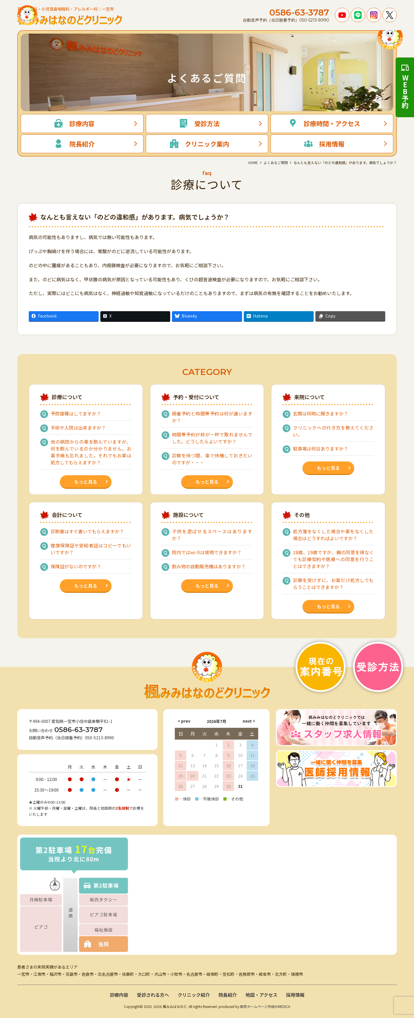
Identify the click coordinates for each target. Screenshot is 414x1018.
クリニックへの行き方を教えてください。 (333, 431)
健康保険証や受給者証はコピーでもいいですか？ (91, 549)
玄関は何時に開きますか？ (320, 413)
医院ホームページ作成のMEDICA (265, 1006)
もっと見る (85, 481)
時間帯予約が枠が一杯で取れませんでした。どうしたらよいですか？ (212, 438)
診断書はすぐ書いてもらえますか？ (87, 531)
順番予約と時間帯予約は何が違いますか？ (212, 417)
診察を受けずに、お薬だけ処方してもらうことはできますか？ (333, 583)
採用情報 (295, 994)
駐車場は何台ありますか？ (320, 448)
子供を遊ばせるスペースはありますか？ (212, 535)
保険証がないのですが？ (76, 566)
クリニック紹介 (194, 994)
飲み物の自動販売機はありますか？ (209, 566)
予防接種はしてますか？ (76, 413)
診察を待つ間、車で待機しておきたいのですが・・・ (212, 459)
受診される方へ (153, 994)
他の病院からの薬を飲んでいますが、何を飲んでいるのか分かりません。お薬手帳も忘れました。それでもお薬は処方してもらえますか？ (91, 452)
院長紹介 (227, 994)
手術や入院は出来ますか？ (78, 427)
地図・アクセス (261, 994)
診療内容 (119, 994)
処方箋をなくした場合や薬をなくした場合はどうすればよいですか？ (333, 535)
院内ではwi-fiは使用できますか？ (206, 552)
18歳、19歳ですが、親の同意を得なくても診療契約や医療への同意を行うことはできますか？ (333, 559)
